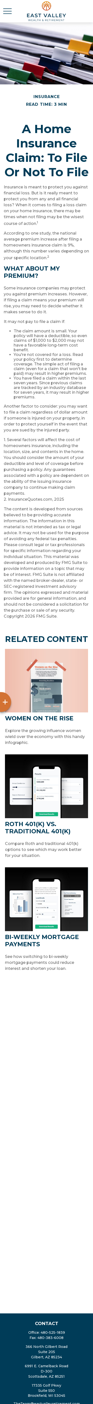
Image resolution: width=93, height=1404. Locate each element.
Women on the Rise (39, 718)
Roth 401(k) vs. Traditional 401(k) (38, 827)
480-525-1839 (53, 1332)
